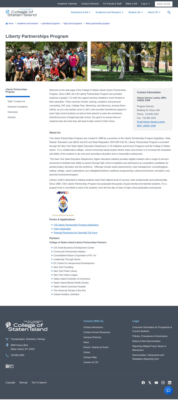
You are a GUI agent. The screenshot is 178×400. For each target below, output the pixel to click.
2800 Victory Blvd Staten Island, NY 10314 (23, 348)
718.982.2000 (17, 356)
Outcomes (13, 112)
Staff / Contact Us (16, 102)
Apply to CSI (163, 4)
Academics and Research (28, 24)
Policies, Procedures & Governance (150, 336)
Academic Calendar (67, 4)
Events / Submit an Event (95, 347)
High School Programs (74, 24)
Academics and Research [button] (108, 13)
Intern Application (62, 229)
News (86, 342)
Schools (12, 118)
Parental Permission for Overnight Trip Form (75, 233)
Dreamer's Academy (18, 107)
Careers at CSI (90, 362)
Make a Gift (131, 4)
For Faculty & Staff (112, 4)
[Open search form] (168, 13)
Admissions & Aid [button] (79, 13)
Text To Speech (39, 383)
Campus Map (90, 357)
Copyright (10, 383)
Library (86, 352)
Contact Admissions (93, 327)
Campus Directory (90, 4)
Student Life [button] (134, 13)
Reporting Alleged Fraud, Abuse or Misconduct (149, 348)
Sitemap (23, 383)
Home (11, 24)
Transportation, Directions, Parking (28, 339)
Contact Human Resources (96, 332)
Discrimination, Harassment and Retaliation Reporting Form (148, 357)
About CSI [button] (153, 13)
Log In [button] (144, 4)
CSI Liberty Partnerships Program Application (76, 225)
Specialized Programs (51, 24)
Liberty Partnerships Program (99, 24)
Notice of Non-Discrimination (146, 341)
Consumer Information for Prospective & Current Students (152, 329)
